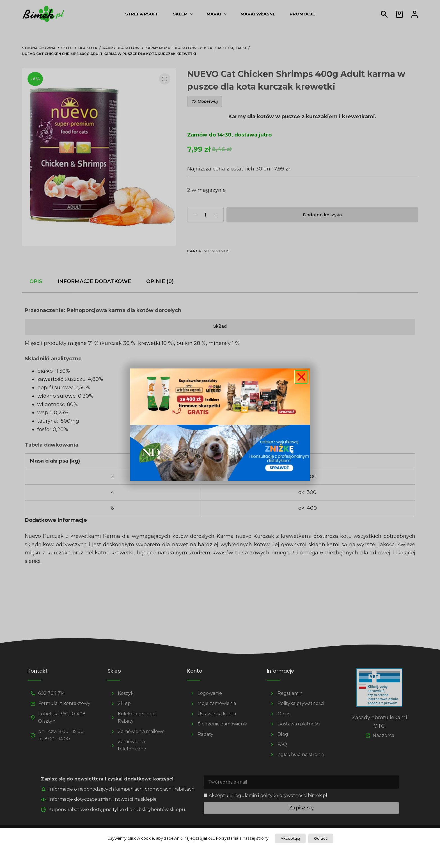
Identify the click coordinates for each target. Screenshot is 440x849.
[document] (220, 424)
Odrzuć (320, 838)
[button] (301, 377)
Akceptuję (290, 838)
